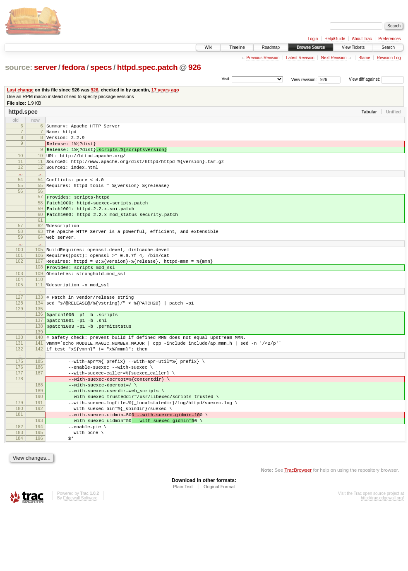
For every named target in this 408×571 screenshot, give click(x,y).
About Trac (362, 38)
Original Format (219, 548)
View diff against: (376, 79)
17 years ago (165, 89)
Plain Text (183, 548)
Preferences (390, 38)
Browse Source (311, 47)
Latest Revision (300, 57)
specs (101, 67)
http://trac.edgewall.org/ (382, 560)
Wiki (208, 47)
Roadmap (271, 47)
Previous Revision (262, 57)
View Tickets (353, 47)
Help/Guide (334, 38)
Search (388, 47)
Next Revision (334, 57)
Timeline (237, 47)
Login (313, 38)
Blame (364, 57)
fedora (73, 67)
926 (194, 67)
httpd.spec (23, 111)
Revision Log (389, 57)
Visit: (225, 79)
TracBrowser (298, 532)
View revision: (304, 79)
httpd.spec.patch (147, 67)
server (45, 67)
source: (18, 67)
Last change (20, 89)
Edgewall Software (80, 560)
